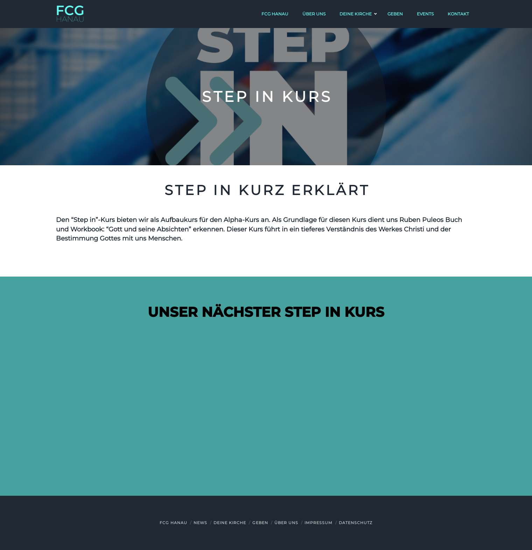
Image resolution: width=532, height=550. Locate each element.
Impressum (318, 522)
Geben (260, 522)
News (200, 522)
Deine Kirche (230, 522)
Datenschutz (355, 522)
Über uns (286, 522)
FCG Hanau (173, 522)
